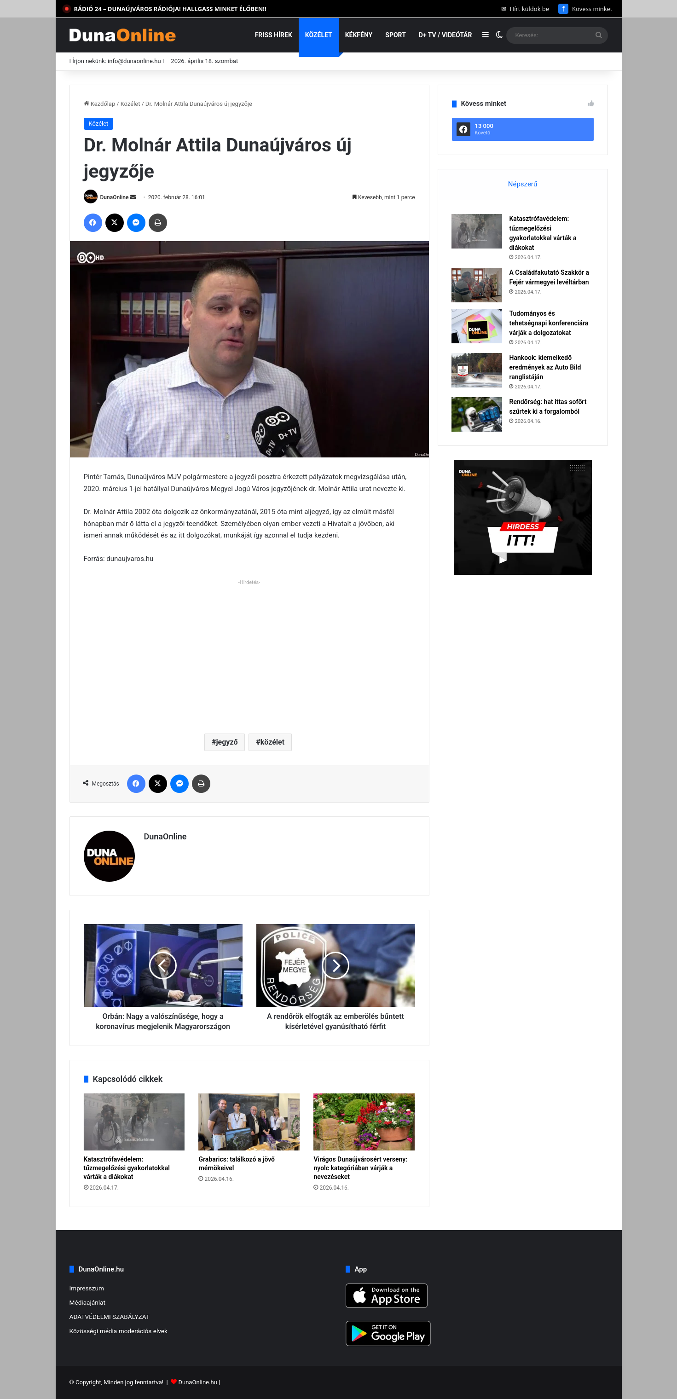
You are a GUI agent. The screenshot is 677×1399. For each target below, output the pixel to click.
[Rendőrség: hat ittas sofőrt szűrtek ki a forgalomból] (477, 414)
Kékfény (359, 35)
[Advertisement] (249, 653)
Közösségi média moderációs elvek (118, 1331)
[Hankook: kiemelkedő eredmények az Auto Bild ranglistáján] (477, 370)
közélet (272, 742)
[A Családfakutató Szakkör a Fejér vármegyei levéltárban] (477, 285)
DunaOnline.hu (197, 1382)
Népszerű (522, 184)
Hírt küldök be (525, 9)
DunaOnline (114, 197)
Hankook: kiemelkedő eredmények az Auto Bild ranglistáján (545, 367)
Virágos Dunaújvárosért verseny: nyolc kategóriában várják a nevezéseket (360, 1168)
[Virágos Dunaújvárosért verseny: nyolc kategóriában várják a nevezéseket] (364, 1121)
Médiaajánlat (87, 1302)
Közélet (318, 35)
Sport (395, 35)
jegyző (226, 742)
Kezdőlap (100, 103)
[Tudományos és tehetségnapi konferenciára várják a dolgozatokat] (477, 326)
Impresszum (86, 1288)
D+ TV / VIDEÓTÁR (445, 35)
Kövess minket (585, 9)
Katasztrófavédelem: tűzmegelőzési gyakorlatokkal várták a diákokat (127, 1168)
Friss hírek (273, 35)
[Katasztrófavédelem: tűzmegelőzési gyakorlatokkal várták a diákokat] (134, 1121)
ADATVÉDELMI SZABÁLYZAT (109, 1316)
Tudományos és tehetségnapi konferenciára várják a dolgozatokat (549, 323)
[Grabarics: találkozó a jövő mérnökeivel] (249, 1121)
